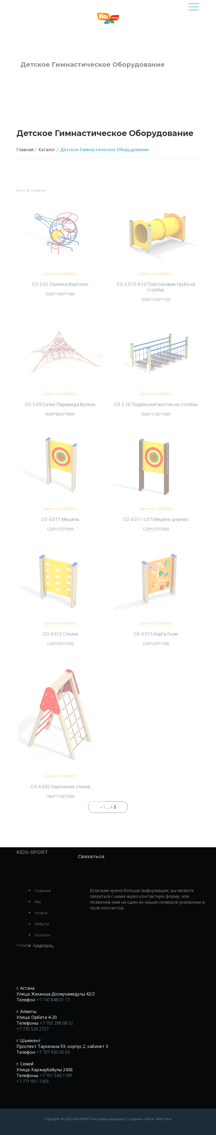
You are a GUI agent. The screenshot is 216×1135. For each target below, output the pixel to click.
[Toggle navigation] (193, 9)
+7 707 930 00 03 (53, 1052)
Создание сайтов (140, 1119)
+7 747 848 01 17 (53, 1000)
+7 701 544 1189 (56, 1075)
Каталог (46, 149)
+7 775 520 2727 (32, 1029)
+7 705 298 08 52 (56, 1023)
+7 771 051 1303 (32, 1081)
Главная (24, 149)
